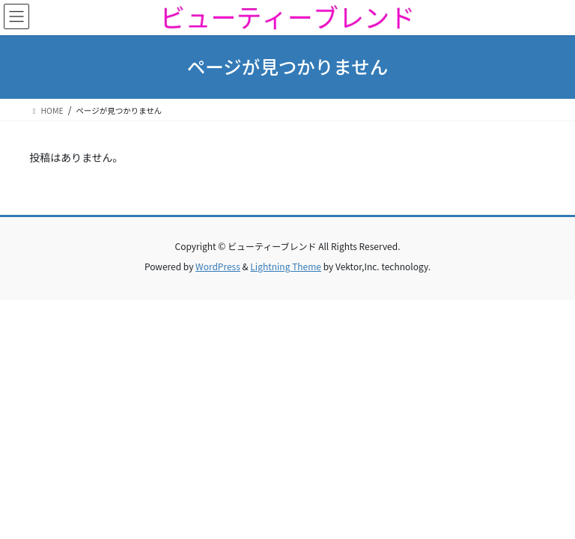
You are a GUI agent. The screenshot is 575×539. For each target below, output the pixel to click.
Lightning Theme (285, 266)
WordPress (217, 266)
